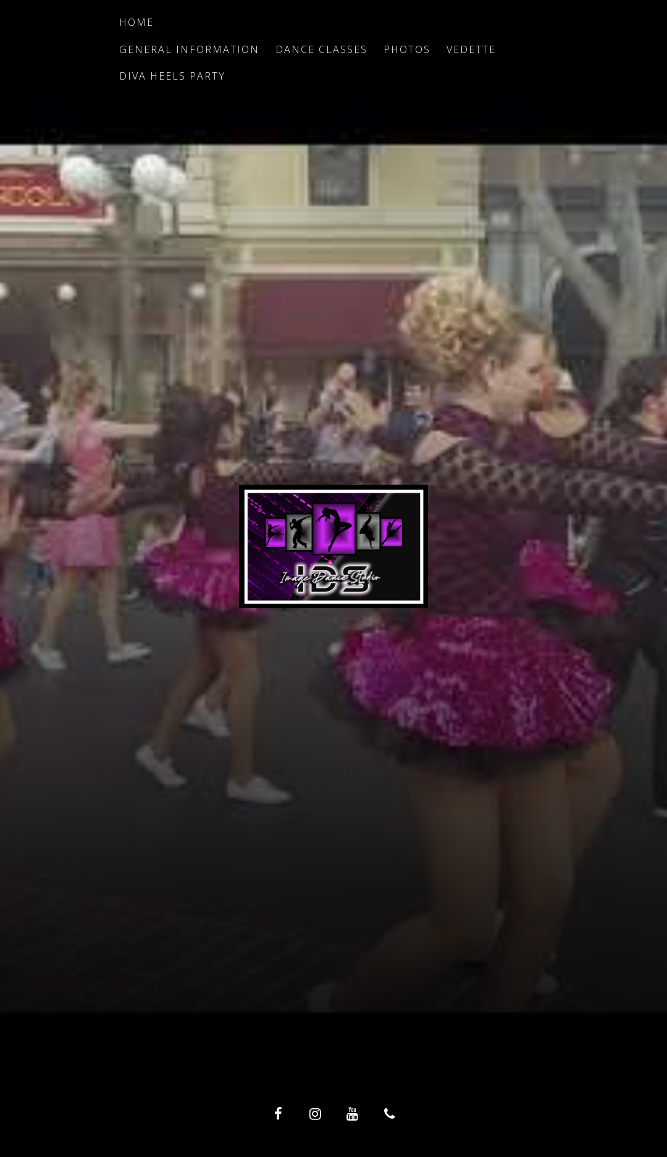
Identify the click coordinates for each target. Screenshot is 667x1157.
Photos (407, 49)
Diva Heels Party (172, 76)
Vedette (471, 49)
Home (136, 22)
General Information (189, 49)
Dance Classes (321, 49)
